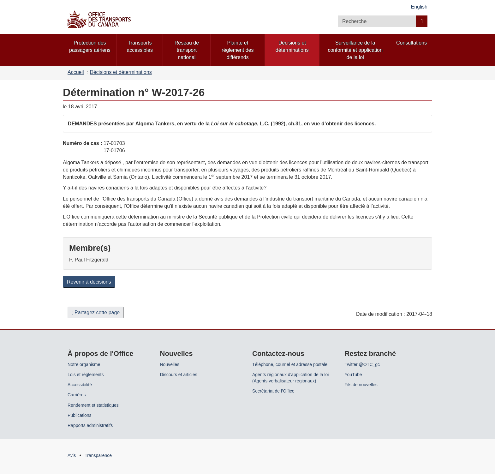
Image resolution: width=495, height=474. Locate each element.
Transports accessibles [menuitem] (140, 46)
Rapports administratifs (90, 425)
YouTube (353, 374)
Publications (80, 415)
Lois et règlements (86, 374)
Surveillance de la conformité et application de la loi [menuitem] (355, 50)
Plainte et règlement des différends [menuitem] (237, 50)
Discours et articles (178, 374)
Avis (72, 455)
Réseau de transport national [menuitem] (187, 50)
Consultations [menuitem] (411, 42)
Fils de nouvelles (361, 384)
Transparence (98, 455)
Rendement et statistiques (93, 405)
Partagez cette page (96, 312)
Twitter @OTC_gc (362, 364)
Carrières (77, 394)
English (419, 6)
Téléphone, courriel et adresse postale (289, 364)
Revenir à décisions (89, 282)
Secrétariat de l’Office (273, 390)
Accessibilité (80, 384)
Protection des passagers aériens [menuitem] (89, 46)
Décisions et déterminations (121, 72)
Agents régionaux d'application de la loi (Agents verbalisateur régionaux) (290, 377)
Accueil (76, 72)
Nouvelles (169, 364)
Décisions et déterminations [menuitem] (292, 46)
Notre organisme (84, 364)
